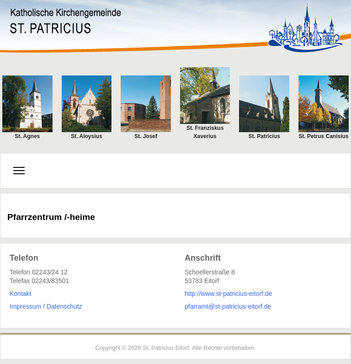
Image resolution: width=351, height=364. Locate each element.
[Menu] (19, 170)
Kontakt (20, 293)
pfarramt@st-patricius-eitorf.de (228, 306)
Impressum (25, 306)
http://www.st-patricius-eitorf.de (228, 293)
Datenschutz (64, 306)
